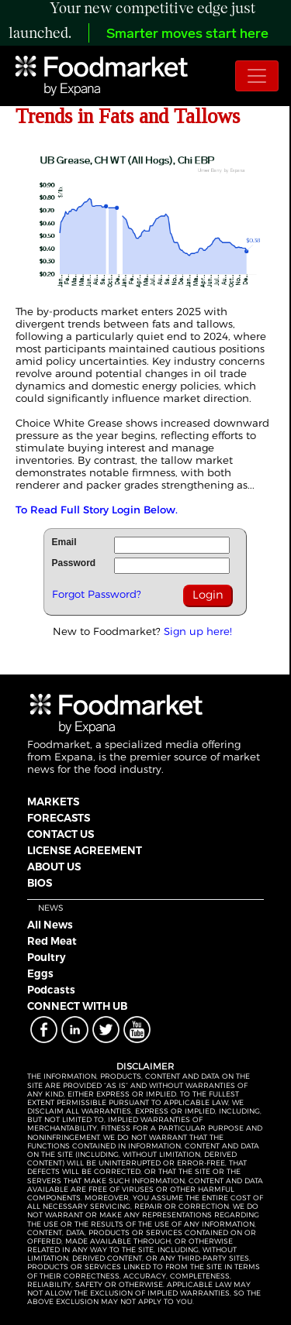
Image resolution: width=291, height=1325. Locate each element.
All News (50, 924)
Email (64, 542)
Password (74, 563)
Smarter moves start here (187, 34)
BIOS (39, 883)
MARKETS (53, 801)
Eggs (40, 973)
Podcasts (51, 989)
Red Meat (52, 941)
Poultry (46, 957)
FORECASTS (58, 818)
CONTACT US (60, 834)
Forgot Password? (96, 594)
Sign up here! (198, 631)
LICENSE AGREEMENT (84, 850)
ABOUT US (54, 866)
